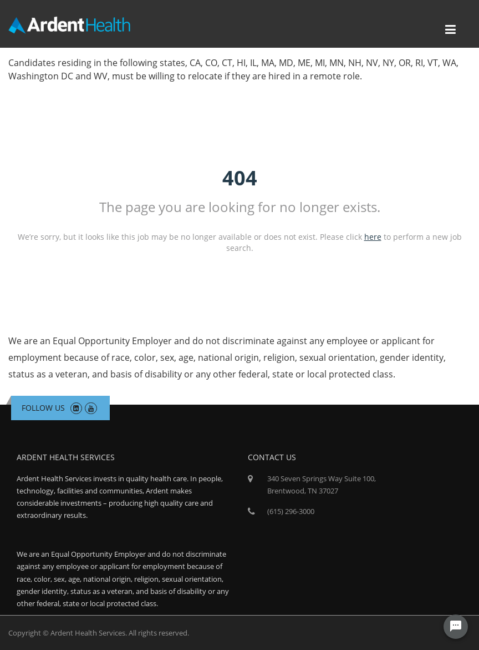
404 (239, 178)
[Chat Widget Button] (456, 626)
